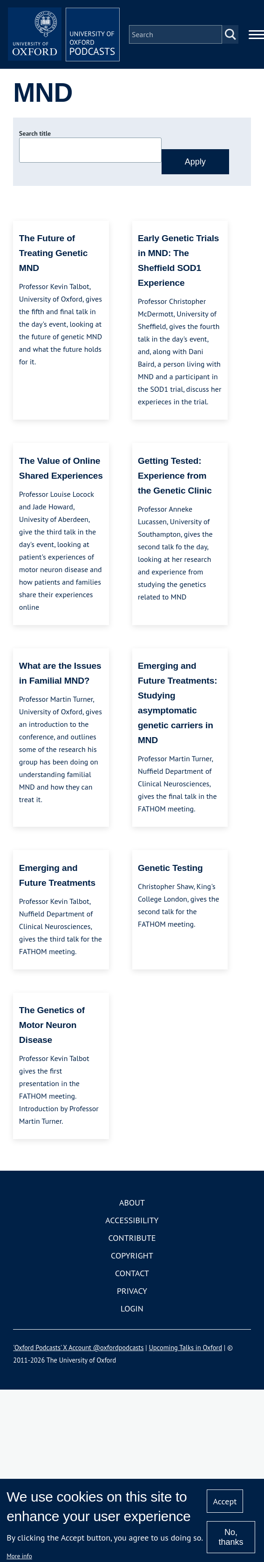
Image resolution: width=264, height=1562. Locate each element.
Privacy (132, 1290)
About (132, 1202)
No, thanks (230, 1537)
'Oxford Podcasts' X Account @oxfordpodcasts (78, 1347)
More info (19, 1556)
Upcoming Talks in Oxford (185, 1347)
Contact (132, 1273)
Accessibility (131, 1220)
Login (132, 1308)
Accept (225, 1501)
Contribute (132, 1237)
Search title (35, 133)
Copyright (132, 1255)
